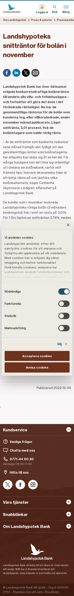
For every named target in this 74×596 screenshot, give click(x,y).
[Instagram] (33, 485)
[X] (26, 73)
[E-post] (35, 73)
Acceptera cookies (37, 356)
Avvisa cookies (37, 367)
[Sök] (55, 9)
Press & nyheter (41, 19)
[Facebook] (7, 73)
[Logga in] (42, 9)
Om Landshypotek (14, 19)
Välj (59, 344)
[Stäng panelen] (68, 224)
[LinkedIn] (16, 73)
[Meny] (66, 9)
